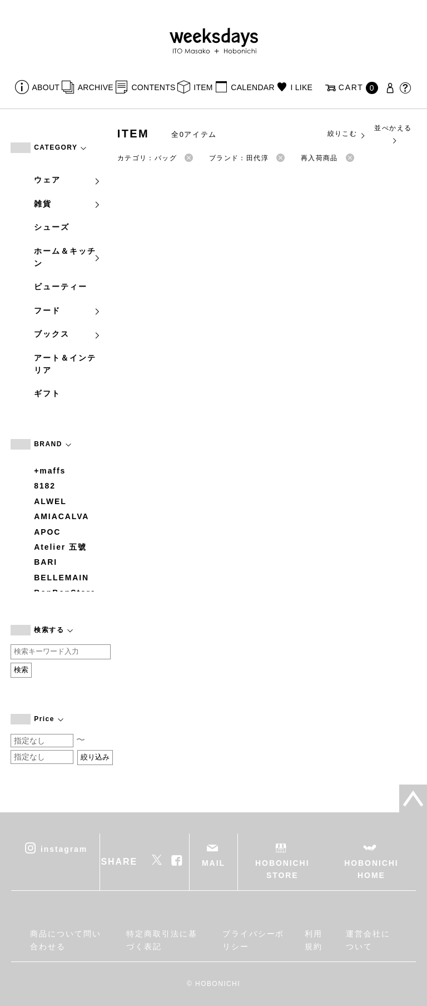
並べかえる (392, 134)
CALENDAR (252, 87)
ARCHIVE (95, 87)
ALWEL (50, 501)
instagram (64, 848)
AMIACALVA (61, 516)
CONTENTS (153, 87)
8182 (45, 485)
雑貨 (67, 204)
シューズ (51, 227)
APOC (47, 531)
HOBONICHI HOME (371, 869)
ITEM (203, 87)
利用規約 (313, 939)
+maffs (50, 470)
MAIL (213, 863)
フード (67, 310)
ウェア (67, 180)
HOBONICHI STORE (282, 869)
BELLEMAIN (61, 577)
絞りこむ (346, 134)
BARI (45, 562)
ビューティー (60, 286)
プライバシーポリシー (253, 939)
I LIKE (301, 87)
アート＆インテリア (65, 363)
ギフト (47, 393)
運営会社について (368, 939)
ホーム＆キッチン (67, 257)
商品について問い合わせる (65, 939)
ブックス (67, 334)
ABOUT (46, 87)
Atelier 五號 (60, 547)
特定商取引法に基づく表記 (161, 939)
